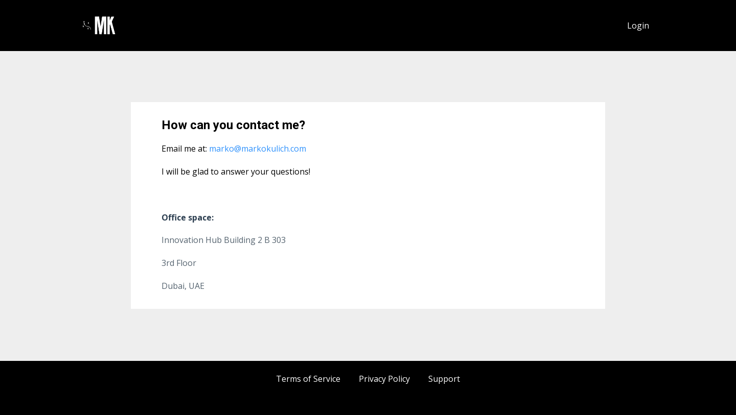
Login (638, 25)
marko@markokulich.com (256, 148)
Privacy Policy (384, 378)
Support (444, 378)
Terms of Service (308, 378)
